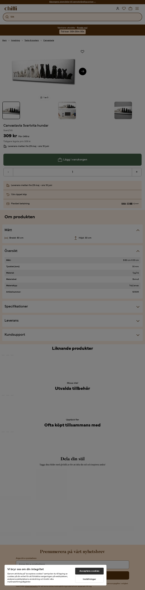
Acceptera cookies (89, 571)
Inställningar (89, 579)
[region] (55, 575)
